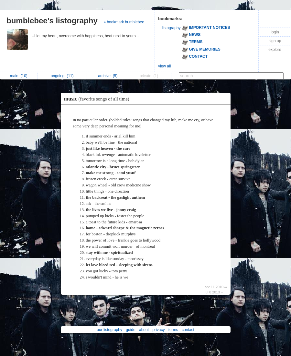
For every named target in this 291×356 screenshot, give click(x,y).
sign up (275, 41)
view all (164, 66)
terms (173, 329)
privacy (158, 329)
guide (130, 329)
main (18, 76)
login (275, 32)
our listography (109, 329)
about (144, 329)
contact (188, 329)
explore (274, 49)
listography (171, 28)
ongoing (62, 76)
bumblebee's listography (52, 20)
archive (107, 76)
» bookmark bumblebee (123, 22)
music (98, 99)
